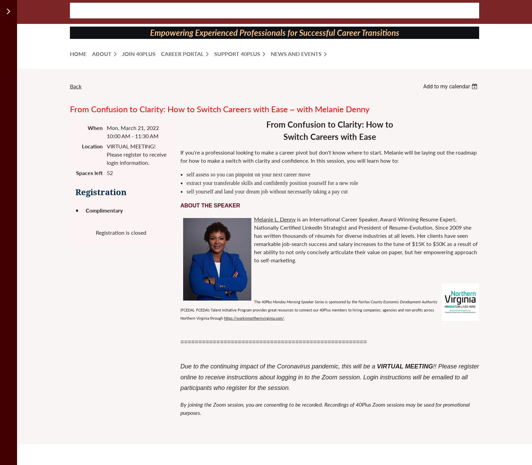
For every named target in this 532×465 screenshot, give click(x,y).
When (95, 128)
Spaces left (89, 173)
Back (76, 86)
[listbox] (451, 86)
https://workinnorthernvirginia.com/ (254, 318)
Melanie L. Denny (275, 219)
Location (92, 146)
